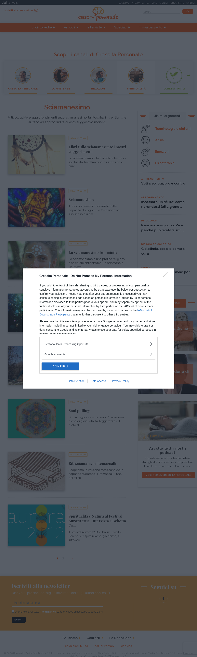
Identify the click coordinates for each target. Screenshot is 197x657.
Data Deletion (76, 381)
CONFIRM (60, 366)
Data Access (98, 381)
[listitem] (98, 344)
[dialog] (98, 328)
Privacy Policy (120, 381)
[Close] (166, 276)
